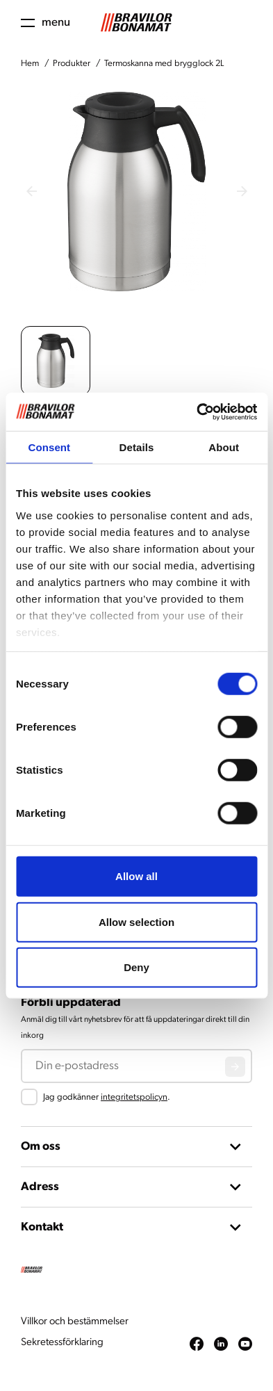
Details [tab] (136, 447)
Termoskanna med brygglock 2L (164, 63)
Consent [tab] (49, 447)
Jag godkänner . (106, 1097)
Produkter (71, 63)
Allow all (136, 876)
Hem (30, 63)
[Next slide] (241, 191)
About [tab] (223, 447)
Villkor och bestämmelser (75, 1322)
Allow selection (136, 921)
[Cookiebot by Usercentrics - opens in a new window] (196, 411)
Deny (136, 967)
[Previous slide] (31, 191)
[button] (55, 361)
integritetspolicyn (134, 1097)
